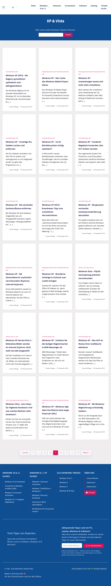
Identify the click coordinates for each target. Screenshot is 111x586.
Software (83, 6)
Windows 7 (63, 487)
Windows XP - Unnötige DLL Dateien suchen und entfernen (19, 145)
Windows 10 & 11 (44, 7)
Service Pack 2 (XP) (12, 337)
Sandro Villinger (14, 107)
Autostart (57, 6)
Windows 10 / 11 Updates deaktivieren (14, 500)
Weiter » (86, 453)
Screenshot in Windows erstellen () (13, 487)
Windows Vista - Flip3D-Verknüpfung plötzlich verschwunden (89, 275)
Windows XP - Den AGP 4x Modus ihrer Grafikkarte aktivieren (90, 344)
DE (13, 7)
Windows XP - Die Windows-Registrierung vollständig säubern (91, 407)
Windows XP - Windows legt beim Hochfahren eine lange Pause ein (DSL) (55, 410)
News (33, 6)
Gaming (94, 6)
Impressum (91, 482)
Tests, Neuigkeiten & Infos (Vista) (17, 400)
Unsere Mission (92, 478)
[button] (90, 492)
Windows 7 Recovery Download (40, 496)
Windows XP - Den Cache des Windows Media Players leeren (55, 81)
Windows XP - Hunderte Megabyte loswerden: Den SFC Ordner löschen (90, 145)
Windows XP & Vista (66, 491)
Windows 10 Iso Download (15, 482)
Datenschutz (91, 487)
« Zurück (25, 453)
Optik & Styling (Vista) (86, 268)
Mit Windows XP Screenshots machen (43, 510)
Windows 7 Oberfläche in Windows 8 (41, 489)
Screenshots (70, 6)
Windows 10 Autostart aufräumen (13, 494)
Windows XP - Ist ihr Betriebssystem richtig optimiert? (53, 145)
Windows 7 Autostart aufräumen (40, 483)
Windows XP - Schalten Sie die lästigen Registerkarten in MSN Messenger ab (55, 344)
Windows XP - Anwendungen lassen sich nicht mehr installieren (90, 81)
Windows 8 (63, 482)
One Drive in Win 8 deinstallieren (39, 503)
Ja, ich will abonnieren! (94, 546)
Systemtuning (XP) (12, 72)
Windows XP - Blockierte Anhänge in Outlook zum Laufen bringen (54, 277)
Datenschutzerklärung (77, 555)
